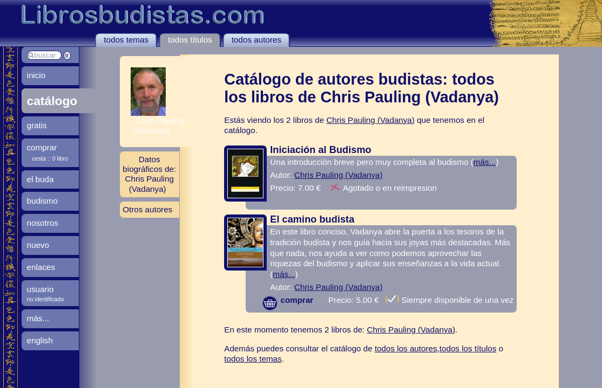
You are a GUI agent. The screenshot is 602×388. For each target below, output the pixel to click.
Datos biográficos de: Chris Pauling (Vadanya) (149, 174)
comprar (287, 299)
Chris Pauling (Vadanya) (370, 119)
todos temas (126, 39)
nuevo (38, 245)
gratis (37, 125)
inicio (36, 75)
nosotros (42, 222)
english (40, 340)
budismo (42, 200)
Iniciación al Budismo (320, 149)
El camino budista (312, 219)
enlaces (41, 267)
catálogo (52, 101)
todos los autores (406, 348)
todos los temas (252, 358)
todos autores (256, 39)
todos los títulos (468, 348)
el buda (40, 179)
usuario (40, 289)
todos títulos (190, 39)
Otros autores (147, 209)
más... (485, 162)
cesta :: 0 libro (50, 158)
